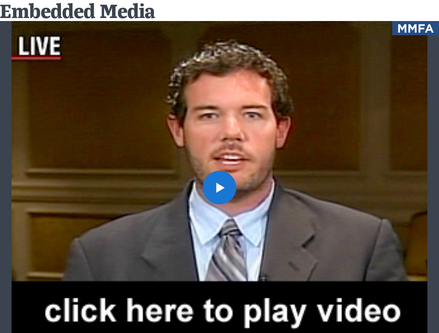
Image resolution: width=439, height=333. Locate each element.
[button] (219, 187)
